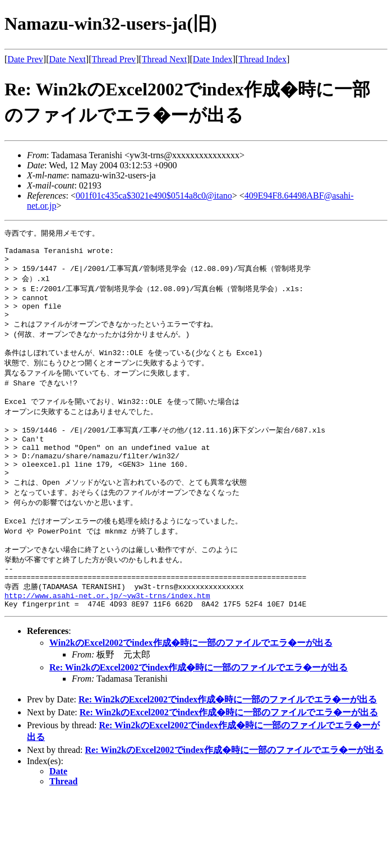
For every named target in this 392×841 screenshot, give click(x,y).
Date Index (213, 59)
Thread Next (164, 59)
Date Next (67, 59)
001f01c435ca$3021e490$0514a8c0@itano (154, 195)
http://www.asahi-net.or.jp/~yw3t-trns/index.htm (107, 639)
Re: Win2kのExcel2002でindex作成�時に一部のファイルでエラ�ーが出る (198, 713)
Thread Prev (113, 59)
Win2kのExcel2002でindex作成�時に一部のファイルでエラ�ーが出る (191, 688)
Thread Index (262, 59)
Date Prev (25, 59)
